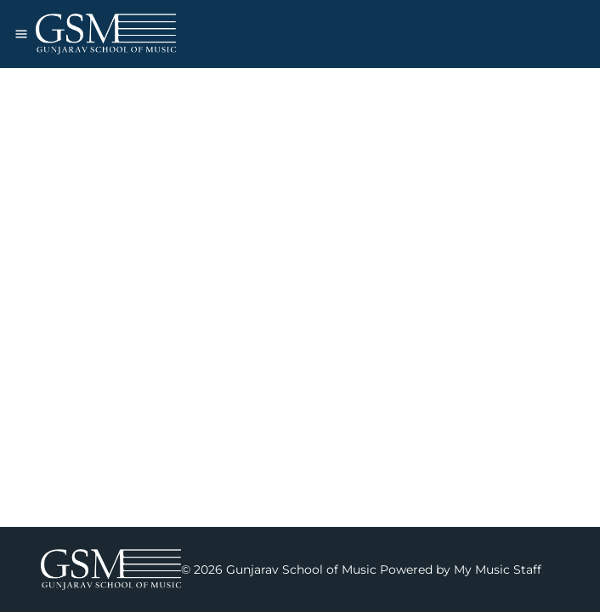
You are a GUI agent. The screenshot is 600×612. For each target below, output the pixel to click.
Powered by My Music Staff (460, 569)
